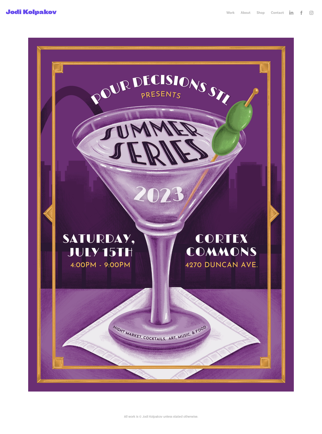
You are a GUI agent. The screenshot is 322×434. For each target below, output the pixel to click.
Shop (261, 13)
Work (230, 13)
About (246, 13)
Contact (277, 13)
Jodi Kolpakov (31, 11)
